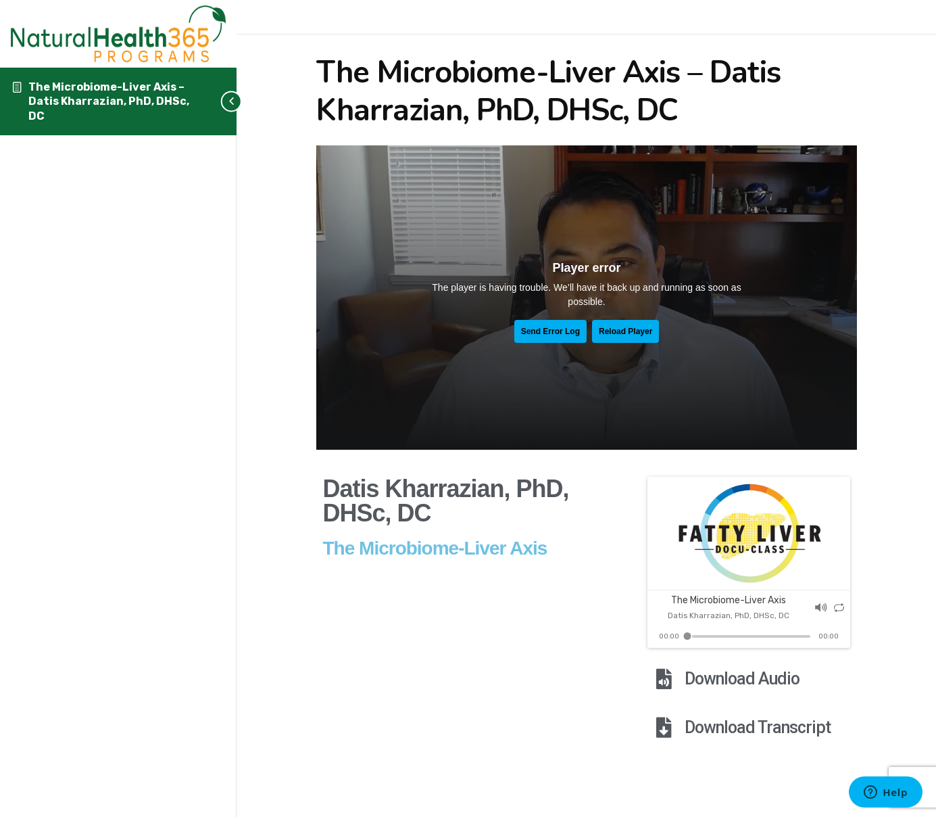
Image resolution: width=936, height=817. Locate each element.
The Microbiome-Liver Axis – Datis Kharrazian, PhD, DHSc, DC (108, 101)
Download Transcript (758, 727)
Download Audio (742, 678)
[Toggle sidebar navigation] (216, 101)
